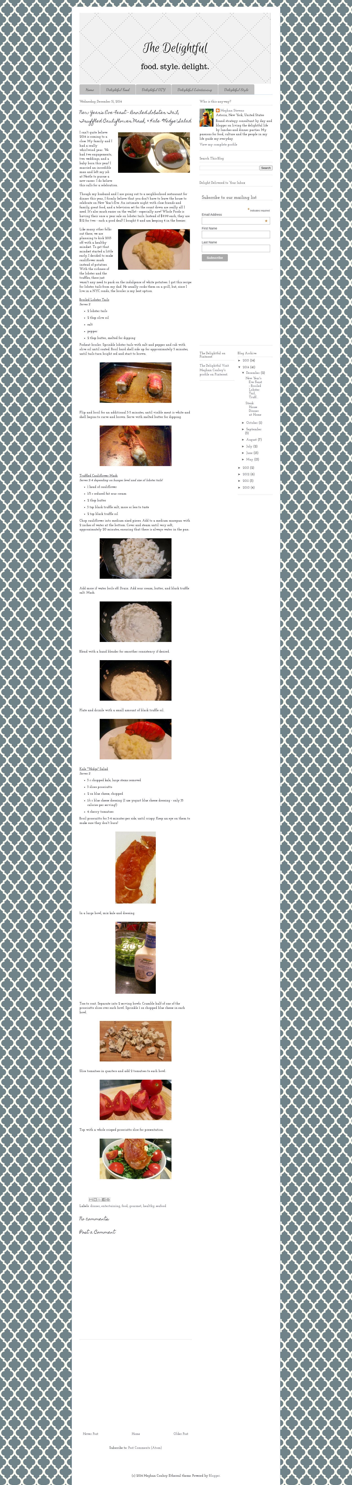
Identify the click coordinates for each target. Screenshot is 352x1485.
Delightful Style (236, 89)
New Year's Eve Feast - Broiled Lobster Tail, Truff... (254, 388)
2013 (246, 468)
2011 (246, 481)
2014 (246, 367)
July (249, 446)
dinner (95, 1206)
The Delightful (210, 366)
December (253, 373)
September (254, 429)
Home (90, 89)
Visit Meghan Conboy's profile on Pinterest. (214, 370)
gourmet (135, 1206)
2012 (246, 474)
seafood (161, 1206)
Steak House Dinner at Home (253, 409)
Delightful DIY (153, 89)
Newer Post (90, 1434)
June (249, 453)
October (252, 423)
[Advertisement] (135, 1384)
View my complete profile (218, 144)
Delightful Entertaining (195, 89)
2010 (247, 487)
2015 (246, 360)
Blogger (214, 1476)
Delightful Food (118, 89)
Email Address (235, 214)
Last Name (209, 242)
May (250, 459)
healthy (148, 1206)
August (252, 440)
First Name (209, 228)
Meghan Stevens (232, 110)
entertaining (110, 1206)
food (125, 1206)
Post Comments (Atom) (145, 1448)
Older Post (181, 1434)
